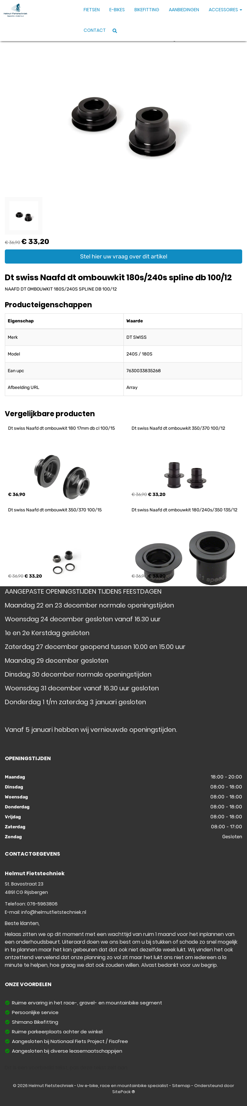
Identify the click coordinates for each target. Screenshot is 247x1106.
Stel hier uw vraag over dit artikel (123, 256)
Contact (95, 30)
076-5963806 (42, 904)
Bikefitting (146, 9)
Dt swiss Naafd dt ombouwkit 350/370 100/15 (55, 510)
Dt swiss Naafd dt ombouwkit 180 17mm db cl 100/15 (61, 428)
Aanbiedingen (184, 9)
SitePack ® (123, 1092)
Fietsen (92, 9)
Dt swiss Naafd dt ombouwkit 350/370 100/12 (178, 428)
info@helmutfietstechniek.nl (53, 912)
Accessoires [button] (225, 9)
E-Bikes (117, 9)
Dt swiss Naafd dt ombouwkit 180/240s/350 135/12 (184, 510)
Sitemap (181, 1086)
